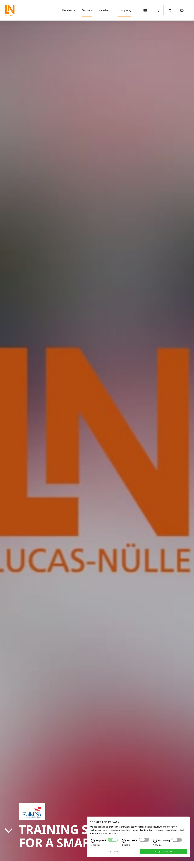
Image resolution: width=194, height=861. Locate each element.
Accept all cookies (163, 851)
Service (87, 10)
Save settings (113, 851)
